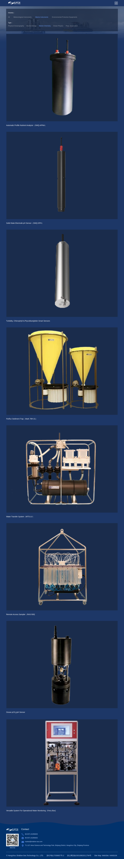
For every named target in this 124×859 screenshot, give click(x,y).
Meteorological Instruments (23, 17)
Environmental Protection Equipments (64, 17)
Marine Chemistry (45, 26)
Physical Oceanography (16, 26)
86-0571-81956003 (31, 834)
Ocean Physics (58, 26)
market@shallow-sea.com (33, 841)
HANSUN (113, 855)
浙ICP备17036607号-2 (55, 855)
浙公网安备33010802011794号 (79, 855)
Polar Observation (72, 26)
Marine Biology (31, 26)
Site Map (97, 855)
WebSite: (105, 855)
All (9, 17)
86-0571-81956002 (31, 838)
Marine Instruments (41, 17)
